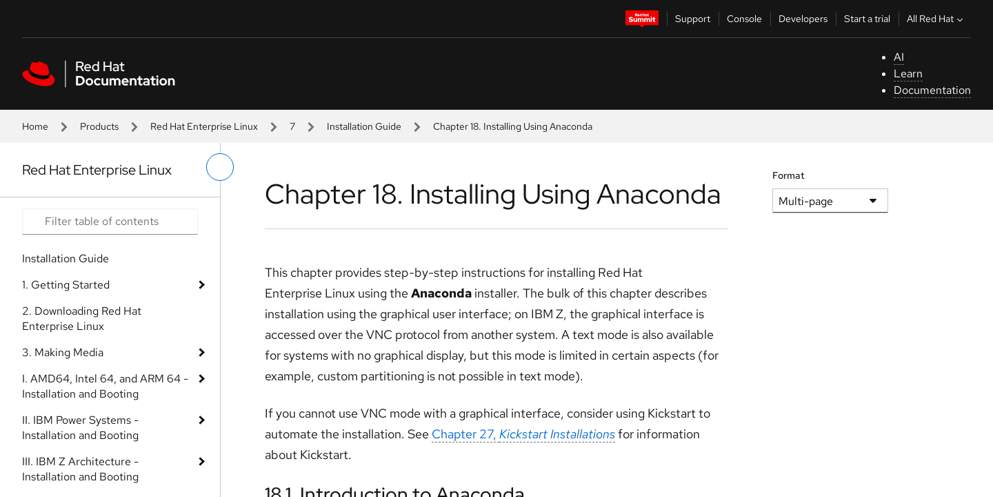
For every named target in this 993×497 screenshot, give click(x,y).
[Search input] (110, 221)
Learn (908, 73)
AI (899, 57)
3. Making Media (62, 352)
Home (35, 126)
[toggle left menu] (220, 167)
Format (788, 175)
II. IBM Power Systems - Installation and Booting (80, 427)
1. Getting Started (66, 284)
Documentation (932, 90)
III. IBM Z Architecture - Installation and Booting (80, 469)
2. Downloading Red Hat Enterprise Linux (81, 318)
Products (99, 126)
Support (692, 18)
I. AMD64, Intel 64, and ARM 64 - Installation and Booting (105, 386)
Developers (803, 18)
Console (744, 18)
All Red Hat (936, 18)
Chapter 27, (523, 434)
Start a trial (867, 18)
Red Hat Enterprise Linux (204, 126)
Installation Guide (364, 126)
